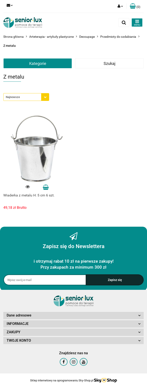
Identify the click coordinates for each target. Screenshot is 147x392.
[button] (135, 6)
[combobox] (26, 97)
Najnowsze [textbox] (13, 97)
